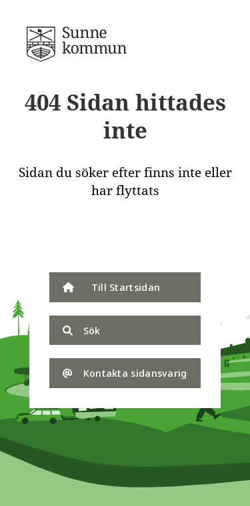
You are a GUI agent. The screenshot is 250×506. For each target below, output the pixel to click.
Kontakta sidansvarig (125, 373)
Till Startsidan (111, 287)
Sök (81, 330)
